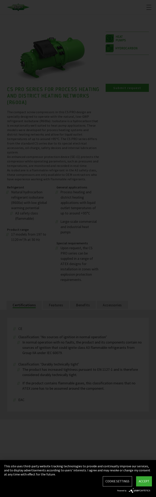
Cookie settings (117, 481)
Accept (144, 481)
